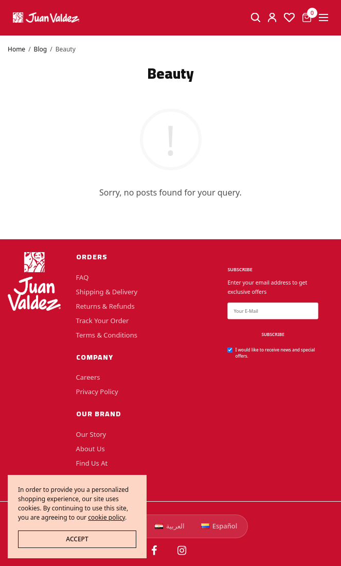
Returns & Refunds (105, 305)
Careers (88, 377)
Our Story (91, 434)
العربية (170, 525)
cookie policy (106, 517)
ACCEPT (77, 539)
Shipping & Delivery (107, 291)
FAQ (82, 276)
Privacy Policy (97, 391)
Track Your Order (102, 320)
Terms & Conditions (106, 334)
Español (219, 525)
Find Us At (92, 463)
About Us (90, 448)
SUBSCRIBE (272, 334)
